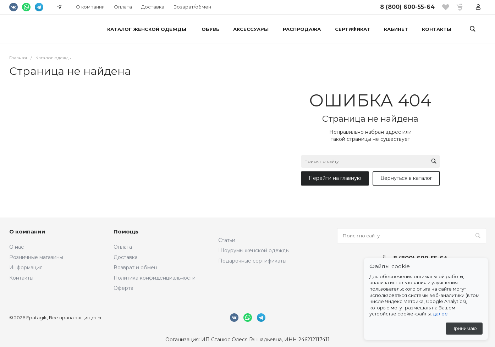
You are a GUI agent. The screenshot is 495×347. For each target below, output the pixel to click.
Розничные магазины (36, 257)
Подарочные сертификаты (252, 261)
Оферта (123, 288)
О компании (90, 7)
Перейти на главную (335, 178)
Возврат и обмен (135, 267)
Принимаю (464, 328)
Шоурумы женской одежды (254, 250)
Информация (26, 267)
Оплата (123, 7)
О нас (16, 247)
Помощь (126, 231)
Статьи (226, 240)
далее (440, 313)
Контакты (21, 278)
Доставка (152, 7)
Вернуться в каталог (406, 178)
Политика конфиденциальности (155, 278)
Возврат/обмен (192, 7)
